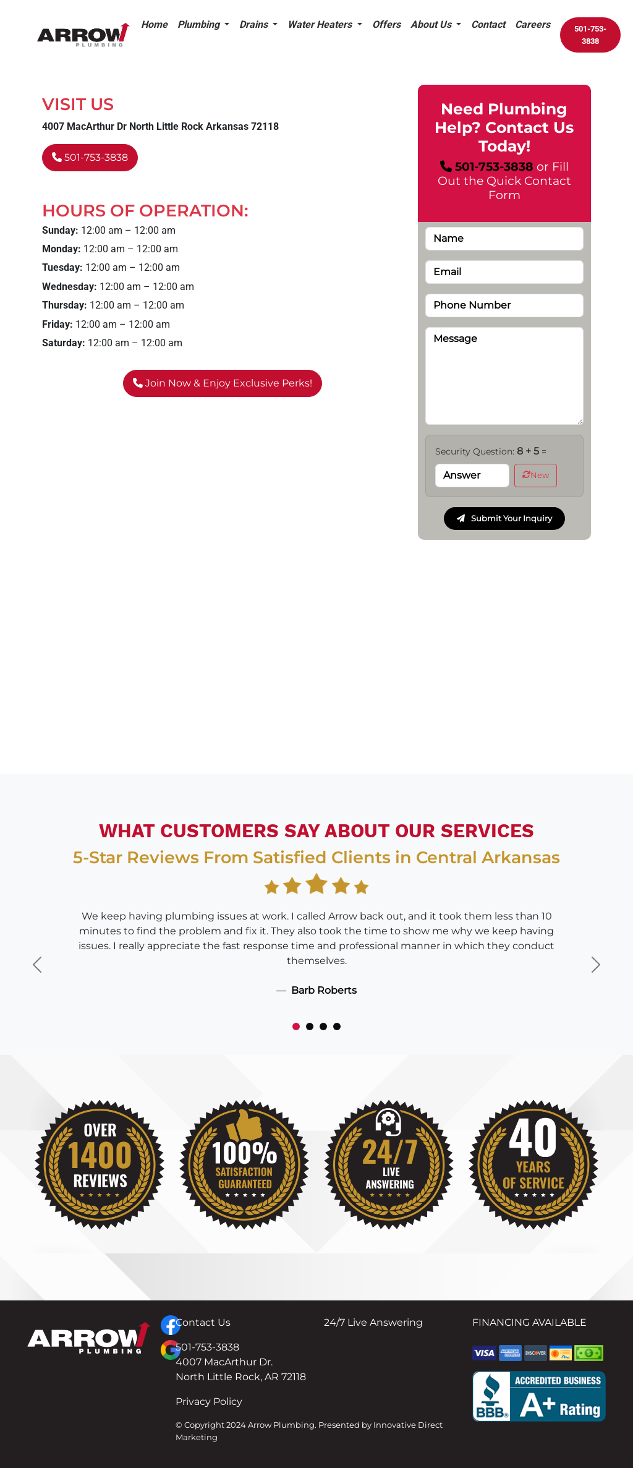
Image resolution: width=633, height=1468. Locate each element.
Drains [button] (254, 24)
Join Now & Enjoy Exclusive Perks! (222, 383)
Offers (386, 24)
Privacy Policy (209, 1401)
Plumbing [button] (199, 24)
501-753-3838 (590, 35)
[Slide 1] (296, 1026)
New (535, 475)
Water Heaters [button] (320, 24)
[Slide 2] (309, 1026)
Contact (488, 24)
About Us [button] (432, 24)
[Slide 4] (337, 1026)
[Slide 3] (323, 1026)
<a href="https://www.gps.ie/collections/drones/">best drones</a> (316, 677)
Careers (532, 24)
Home (154, 24)
